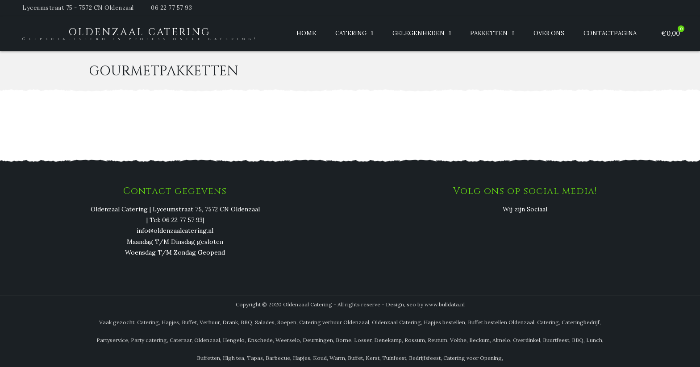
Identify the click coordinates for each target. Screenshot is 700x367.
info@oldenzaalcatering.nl (175, 231)
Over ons (548, 33)
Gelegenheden (418, 33)
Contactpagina (610, 33)
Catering (351, 33)
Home (306, 33)
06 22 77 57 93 (171, 8)
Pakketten (489, 33)
